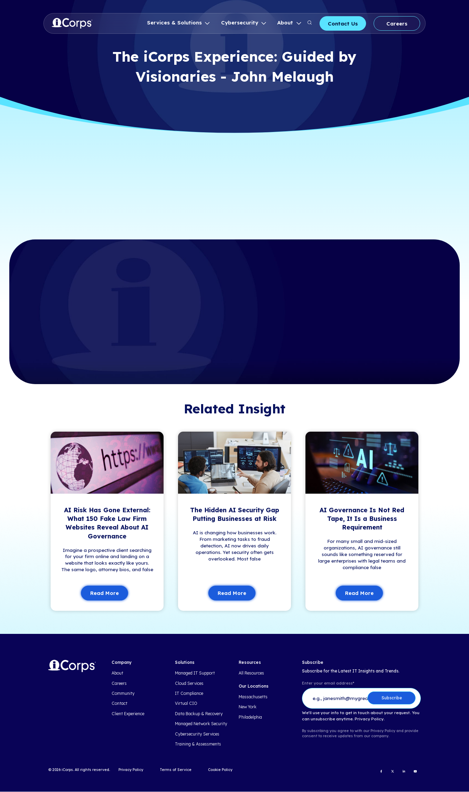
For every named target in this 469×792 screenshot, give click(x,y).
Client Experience (128, 713)
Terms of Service (175, 770)
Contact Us (343, 23)
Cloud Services (189, 683)
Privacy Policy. (370, 719)
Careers (396, 23)
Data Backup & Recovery (199, 713)
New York (248, 707)
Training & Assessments (198, 744)
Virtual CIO (186, 703)
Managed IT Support (195, 673)
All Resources (251, 673)
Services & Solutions (175, 22)
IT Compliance (189, 693)
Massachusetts (253, 697)
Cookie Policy (220, 770)
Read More (104, 593)
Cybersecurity (240, 22)
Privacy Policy (130, 770)
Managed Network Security (201, 724)
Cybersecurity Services (197, 734)
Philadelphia (250, 717)
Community (123, 693)
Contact (119, 703)
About (286, 22)
